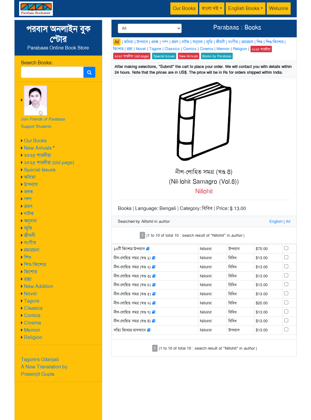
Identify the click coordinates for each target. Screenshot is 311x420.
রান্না (28, 279)
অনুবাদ (30, 221)
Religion (33, 337)
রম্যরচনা (31, 250)
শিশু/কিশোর (35, 264)
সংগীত (30, 242)
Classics (33, 308)
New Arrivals (38, 148)
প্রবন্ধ (28, 191)
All (116, 42)
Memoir (32, 330)
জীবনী (29, 235)
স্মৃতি (28, 228)
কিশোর (30, 272)
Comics (32, 315)
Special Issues (40, 170)
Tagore (31, 301)
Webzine (278, 8)
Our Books (184, 8)
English (275, 221)
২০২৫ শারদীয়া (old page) (49, 162)
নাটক (29, 213)
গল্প (28, 199)
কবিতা (30, 177)
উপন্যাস (31, 184)
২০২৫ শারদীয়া (37, 155)
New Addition (38, 286)
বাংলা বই (210, 8)
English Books (243, 8)
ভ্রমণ (28, 206)
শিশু (27, 257)
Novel (30, 293)
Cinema (32, 323)
